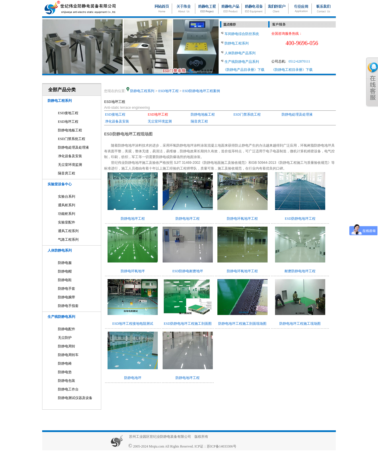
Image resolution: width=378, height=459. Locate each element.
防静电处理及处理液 (73, 147)
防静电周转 (66, 346)
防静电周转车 (68, 355)
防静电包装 (66, 381)
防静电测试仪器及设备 (75, 398)
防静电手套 (66, 289)
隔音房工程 (66, 173)
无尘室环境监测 (70, 165)
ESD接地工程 (68, 113)
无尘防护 (65, 338)
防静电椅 (65, 363)
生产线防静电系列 (61, 317)
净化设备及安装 (70, 156)
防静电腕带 (66, 297)
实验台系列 (66, 197)
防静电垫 (65, 372)
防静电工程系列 (60, 101)
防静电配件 (66, 329)
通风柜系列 (66, 205)
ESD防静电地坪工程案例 (201, 91)
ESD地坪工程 (68, 122)
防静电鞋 (65, 280)
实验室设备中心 (60, 184)
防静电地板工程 (70, 130)
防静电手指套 (68, 306)
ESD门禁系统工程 (71, 139)
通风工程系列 (68, 231)
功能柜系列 (66, 214)
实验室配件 (66, 222)
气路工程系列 (68, 240)
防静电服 (65, 263)
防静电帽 (65, 271)
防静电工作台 (68, 389)
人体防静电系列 (60, 250)
